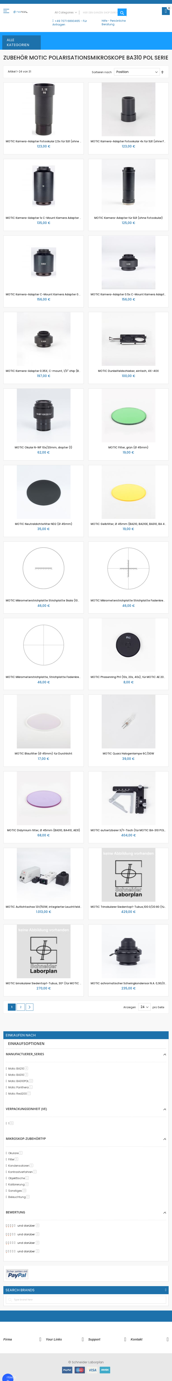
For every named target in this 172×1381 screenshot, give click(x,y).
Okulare (16, 1153)
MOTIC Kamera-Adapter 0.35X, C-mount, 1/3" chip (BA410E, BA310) (51, 371)
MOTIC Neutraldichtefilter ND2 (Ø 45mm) (43, 524)
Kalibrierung (19, 1184)
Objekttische (19, 1178)
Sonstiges (18, 1191)
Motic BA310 (19, 1075)
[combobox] (89, 12)
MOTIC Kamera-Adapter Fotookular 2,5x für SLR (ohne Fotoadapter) (52, 141)
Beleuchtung (19, 1197)
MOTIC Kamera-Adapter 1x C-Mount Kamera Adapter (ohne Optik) (51, 218)
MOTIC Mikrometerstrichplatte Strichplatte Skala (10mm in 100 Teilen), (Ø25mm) (62, 600)
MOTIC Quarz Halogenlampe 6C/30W (128, 753)
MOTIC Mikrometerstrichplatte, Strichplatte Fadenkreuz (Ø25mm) (51, 677)
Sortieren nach (102, 72)
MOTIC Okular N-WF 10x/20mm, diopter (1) (43, 447)
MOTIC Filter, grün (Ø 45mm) (128, 447)
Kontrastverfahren (23, 1172)
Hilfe (104, 21)
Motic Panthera (21, 1087)
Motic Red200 (20, 1093)
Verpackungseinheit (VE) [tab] (26, 1109)
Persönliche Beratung (114, 22)
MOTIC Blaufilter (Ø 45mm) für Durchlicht (43, 753)
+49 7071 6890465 (67, 21)
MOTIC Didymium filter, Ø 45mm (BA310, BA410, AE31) (43, 830)
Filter (14, 1159)
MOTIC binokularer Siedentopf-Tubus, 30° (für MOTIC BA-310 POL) (51, 983)
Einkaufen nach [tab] (21, 1035)
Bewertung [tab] (15, 1212)
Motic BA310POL (21, 1081)
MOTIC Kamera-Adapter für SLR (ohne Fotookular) (128, 218)
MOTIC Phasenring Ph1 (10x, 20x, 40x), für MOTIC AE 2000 (129, 677)
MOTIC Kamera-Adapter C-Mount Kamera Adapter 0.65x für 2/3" (50, 294)
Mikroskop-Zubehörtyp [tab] (26, 1138)
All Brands (165, 1290)
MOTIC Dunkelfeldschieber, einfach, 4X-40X (128, 371)
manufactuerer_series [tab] (25, 1054)
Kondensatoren (21, 1166)
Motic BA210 (19, 1068)
